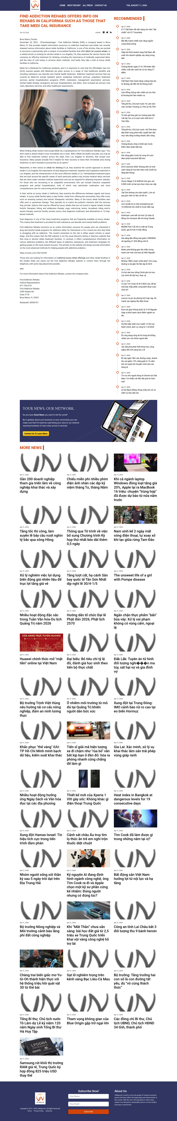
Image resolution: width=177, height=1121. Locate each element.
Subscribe (88, 1111)
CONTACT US (101, 5)
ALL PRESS (88, 5)
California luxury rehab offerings (71, 258)
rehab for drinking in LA (57, 167)
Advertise (48, 1111)
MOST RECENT (74, 5)
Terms (29, 1111)
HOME (62, 5)
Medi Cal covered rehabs (96, 51)
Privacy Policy (39, 1111)
